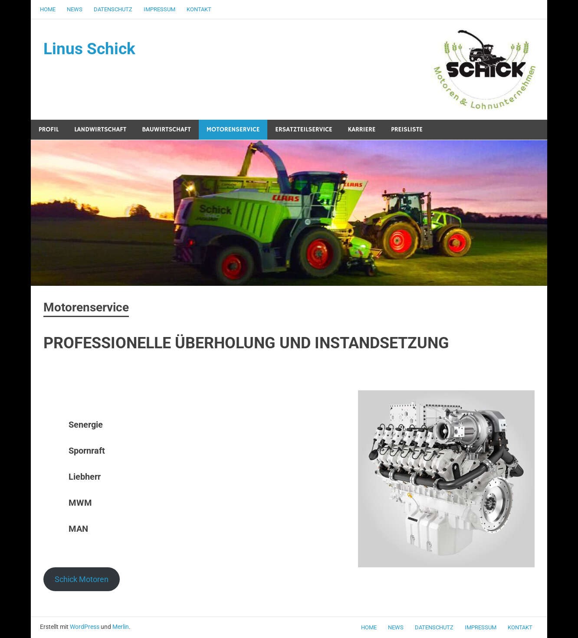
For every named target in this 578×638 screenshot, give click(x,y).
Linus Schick (90, 49)
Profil (49, 129)
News (74, 9)
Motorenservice (233, 129)
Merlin (120, 626)
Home (48, 9)
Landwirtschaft (100, 129)
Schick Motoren (81, 579)
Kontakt (199, 9)
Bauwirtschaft (166, 129)
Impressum (159, 9)
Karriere (361, 129)
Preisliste (407, 129)
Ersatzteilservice (303, 129)
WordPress (84, 626)
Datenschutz (113, 9)
